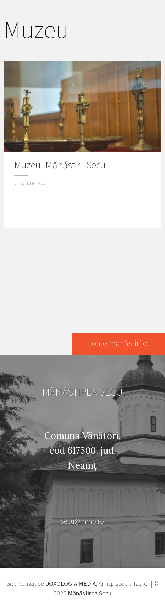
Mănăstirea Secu (89, 593)
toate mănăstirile (118, 343)
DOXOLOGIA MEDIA (70, 583)
